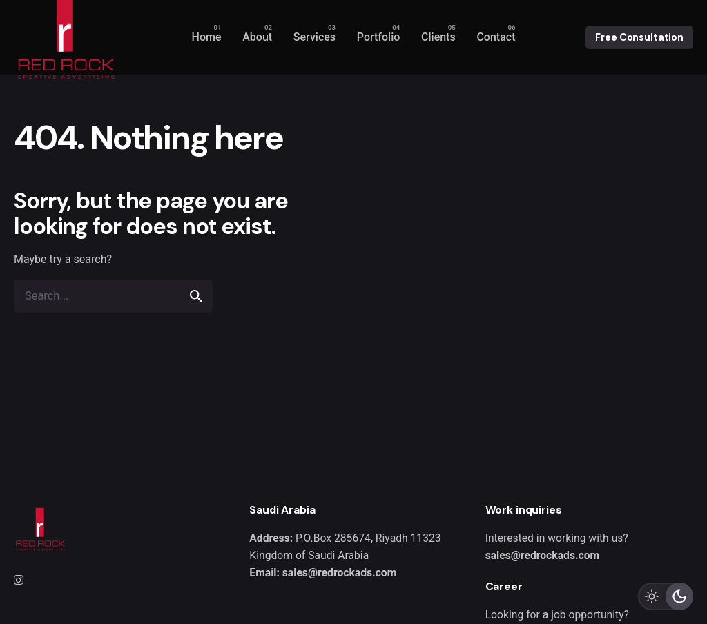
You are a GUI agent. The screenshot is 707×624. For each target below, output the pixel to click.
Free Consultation (639, 37)
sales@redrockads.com (542, 555)
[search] (196, 296)
